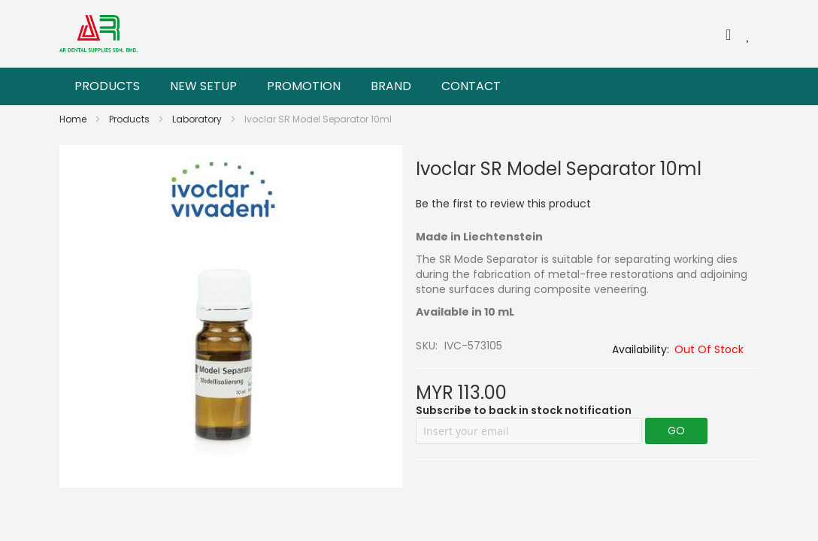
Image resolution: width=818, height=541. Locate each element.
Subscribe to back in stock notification (524, 410)
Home (74, 119)
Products (130, 119)
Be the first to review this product (503, 203)
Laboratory (198, 119)
